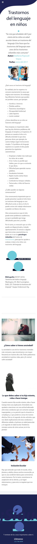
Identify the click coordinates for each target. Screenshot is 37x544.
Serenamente (9, 239)
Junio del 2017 (21, 62)
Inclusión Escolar (18, 466)
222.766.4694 (18, 541)
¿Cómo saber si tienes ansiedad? (18, 346)
